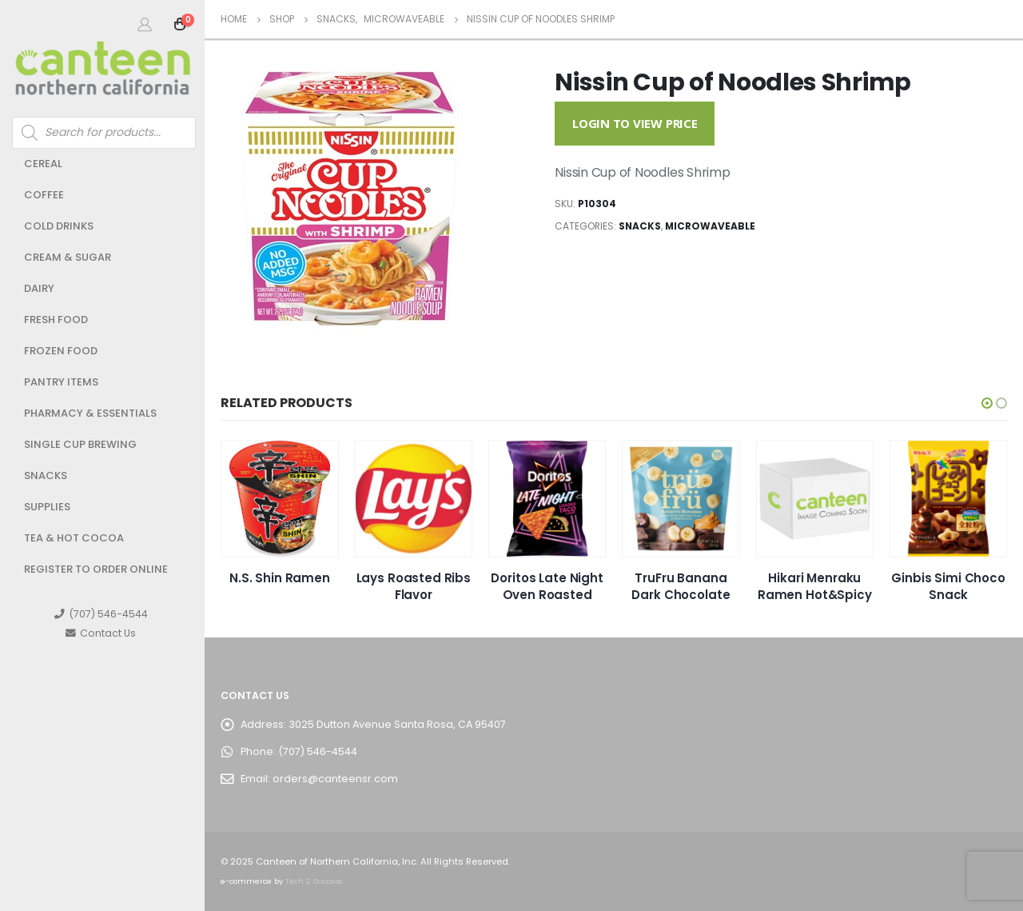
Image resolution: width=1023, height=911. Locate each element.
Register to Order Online (96, 569)
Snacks (45, 475)
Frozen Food (61, 350)
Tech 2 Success (313, 881)
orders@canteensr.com (335, 778)
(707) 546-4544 (101, 614)
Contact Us (101, 633)
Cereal (43, 163)
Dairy (39, 288)
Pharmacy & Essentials (90, 413)
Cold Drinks (59, 226)
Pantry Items (61, 382)
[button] (987, 403)
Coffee (44, 194)
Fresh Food (56, 319)
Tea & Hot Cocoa (74, 537)
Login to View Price (635, 123)
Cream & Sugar (67, 257)
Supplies (47, 506)
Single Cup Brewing (80, 444)
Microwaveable (710, 226)
